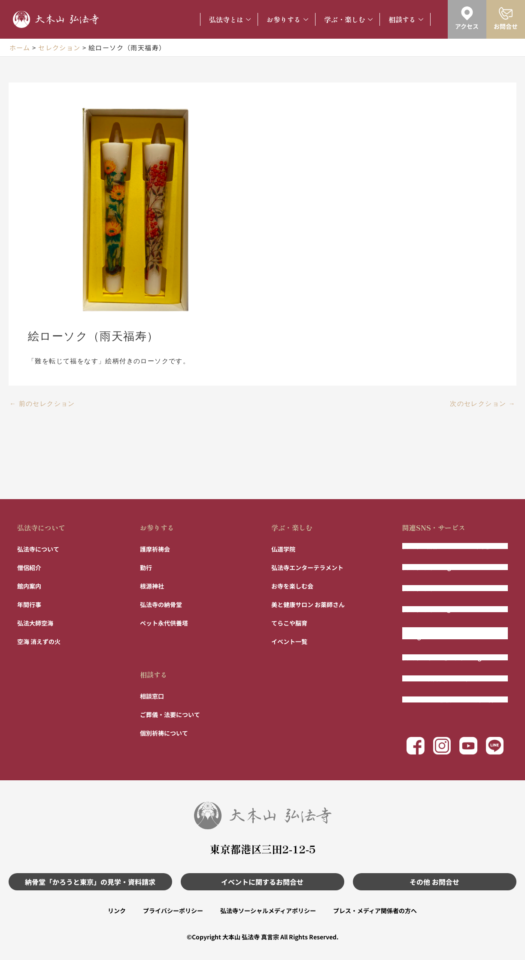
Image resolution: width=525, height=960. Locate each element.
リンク (117, 910)
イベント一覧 (289, 641)
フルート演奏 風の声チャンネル (445, 678)
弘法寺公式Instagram (432, 567)
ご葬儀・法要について (170, 714)
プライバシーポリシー (173, 910)
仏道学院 (283, 549)
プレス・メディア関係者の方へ (375, 910)
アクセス (467, 26)
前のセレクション (42, 404)
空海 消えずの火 (39, 641)
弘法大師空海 (35, 623)
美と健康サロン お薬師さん (308, 604)
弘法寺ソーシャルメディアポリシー (268, 910)
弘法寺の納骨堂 (161, 604)
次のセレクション (483, 404)
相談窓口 (152, 696)
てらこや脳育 (289, 623)
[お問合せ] (506, 13)
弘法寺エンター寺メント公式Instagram (441, 633)
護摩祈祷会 (155, 549)
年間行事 (29, 604)
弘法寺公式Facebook (431, 588)
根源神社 (152, 586)
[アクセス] (467, 13)
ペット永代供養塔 (164, 623)
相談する (405, 19)
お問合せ (506, 26)
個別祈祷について (164, 733)
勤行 (146, 567)
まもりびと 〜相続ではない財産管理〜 (454, 699)
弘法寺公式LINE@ (427, 609)
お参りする (287, 19)
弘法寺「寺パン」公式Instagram (447, 657)
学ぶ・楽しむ (348, 19)
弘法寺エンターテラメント (307, 567)
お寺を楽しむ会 (292, 586)
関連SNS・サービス (433, 527)
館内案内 (29, 586)
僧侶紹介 (29, 567)
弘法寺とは (230, 19)
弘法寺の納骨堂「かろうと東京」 (447, 546)
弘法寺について (41, 527)
